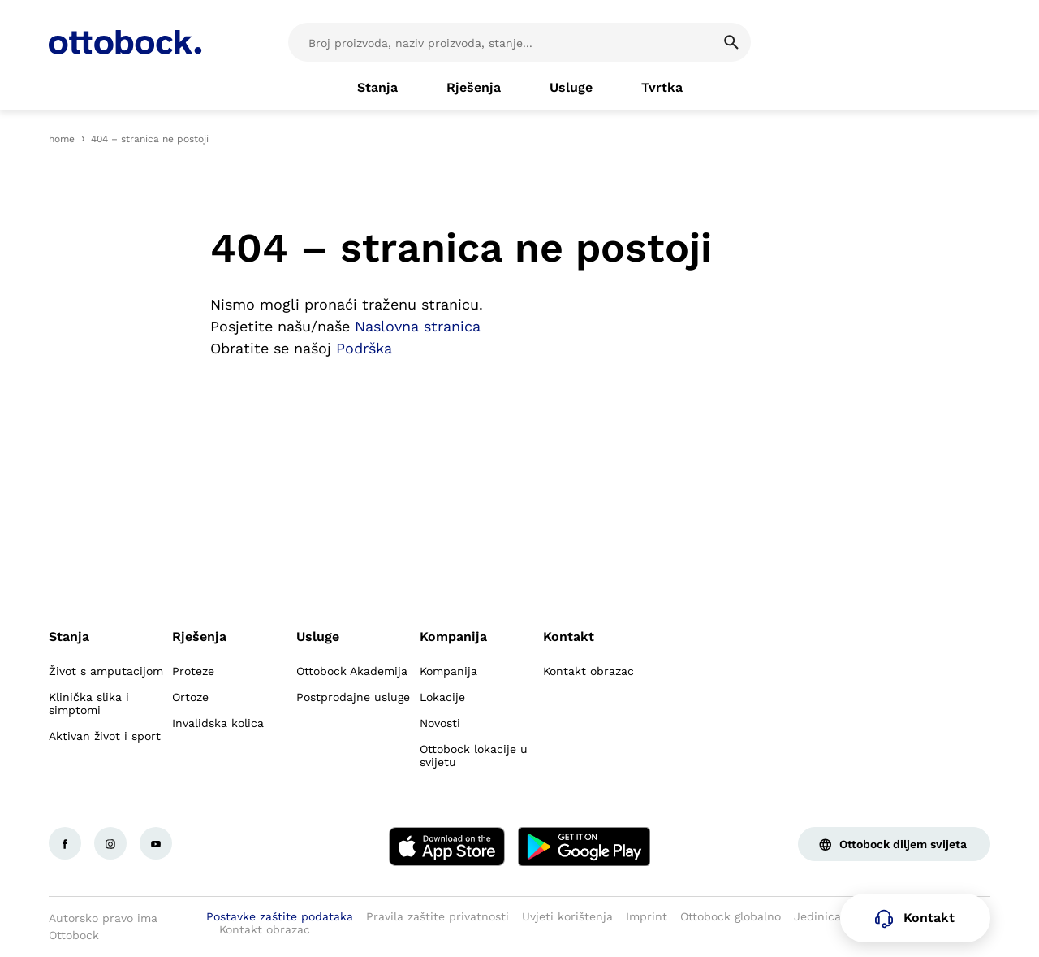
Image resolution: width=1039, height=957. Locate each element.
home (62, 139)
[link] (377, 87)
